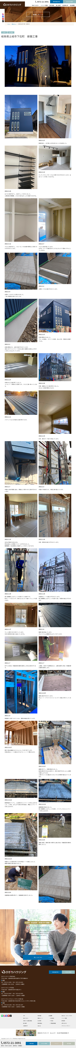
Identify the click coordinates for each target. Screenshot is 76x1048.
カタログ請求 (69, 1)
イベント (57, 1043)
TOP (24, 1015)
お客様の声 (65, 5)
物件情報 (51, 5)
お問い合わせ (64, 1023)
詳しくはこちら (38, 957)
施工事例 (58, 5)
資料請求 (63, 1020)
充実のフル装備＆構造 (27, 1020)
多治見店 (52, 1018)
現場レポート (40, 1018)
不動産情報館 (53, 1023)
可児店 (52, 1020)
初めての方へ (35, 5)
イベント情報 (44, 5)
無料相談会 (40, 1023)
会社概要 (72, 5)
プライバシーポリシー (66, 1025)
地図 (3, 980)
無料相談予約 (56, 1)
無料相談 (32, 1043)
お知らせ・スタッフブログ (67, 1015)
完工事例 (39, 1020)
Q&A (39, 1025)
